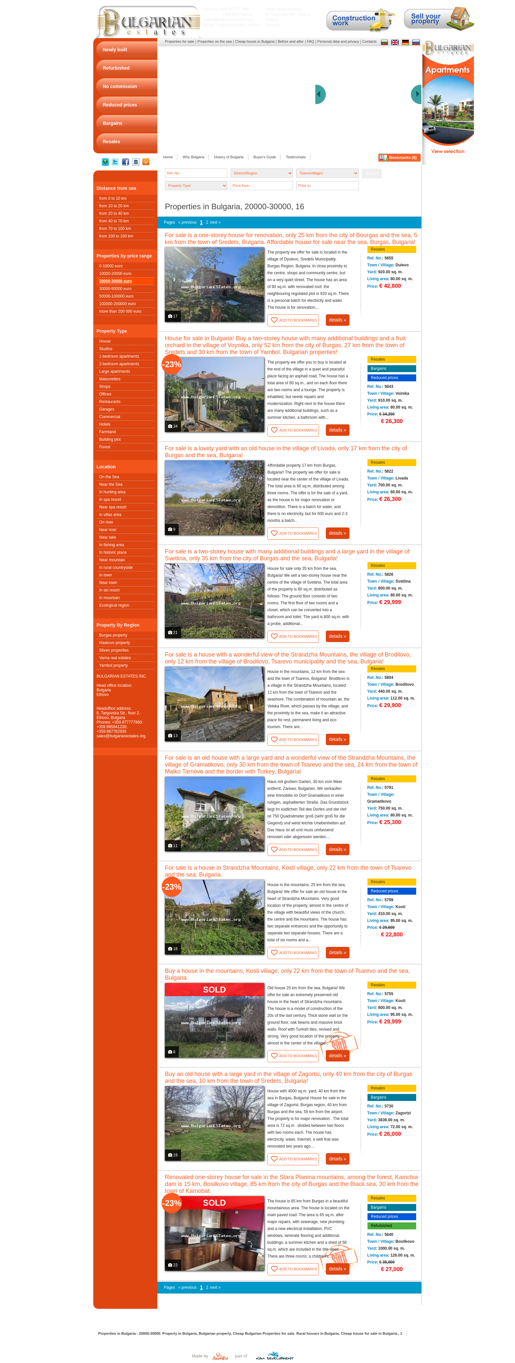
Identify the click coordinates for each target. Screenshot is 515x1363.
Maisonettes (110, 379)
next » (215, 222)
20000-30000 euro (115, 281)
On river (106, 522)
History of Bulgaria (229, 157)
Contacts (369, 41)
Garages (106, 409)
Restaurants (110, 401)
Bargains (378, 368)
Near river (108, 529)
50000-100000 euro (116, 296)
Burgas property (113, 635)
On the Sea (109, 477)
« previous (187, 222)
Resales (378, 249)
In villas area (110, 514)
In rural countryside (116, 567)
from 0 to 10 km (112, 198)
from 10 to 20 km (114, 206)
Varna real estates (115, 658)
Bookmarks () (402, 157)
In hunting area (112, 492)
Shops (104, 386)
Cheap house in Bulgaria (254, 41)
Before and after (291, 41)
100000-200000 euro (117, 304)
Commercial (109, 416)
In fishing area (111, 545)
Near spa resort (112, 507)
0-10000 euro (111, 266)
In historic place (112, 552)
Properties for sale (179, 41)
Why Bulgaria (193, 157)
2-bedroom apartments (119, 364)
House (105, 341)
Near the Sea (111, 484)
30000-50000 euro (115, 288)
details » (337, 320)
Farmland (107, 432)
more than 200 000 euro (120, 311)
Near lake (107, 537)
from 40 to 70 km (114, 221)
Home (168, 157)
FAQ (310, 41)
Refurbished (381, 1225)
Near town (108, 582)
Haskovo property (114, 642)
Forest (104, 447)
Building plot (110, 439)
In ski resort (109, 590)
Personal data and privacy (338, 41)
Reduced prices (384, 377)
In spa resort (110, 499)
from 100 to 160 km (116, 236)
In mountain (109, 597)
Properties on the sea (214, 41)
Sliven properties (113, 650)
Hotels (104, 424)
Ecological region (114, 605)
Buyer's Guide (265, 157)
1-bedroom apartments (119, 356)
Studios (105, 348)
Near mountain (112, 560)
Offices (105, 394)
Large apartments (114, 371)
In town (105, 575)
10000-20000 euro (115, 273)
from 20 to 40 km (114, 213)
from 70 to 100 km (115, 228)
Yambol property (113, 665)
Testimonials (296, 157)
